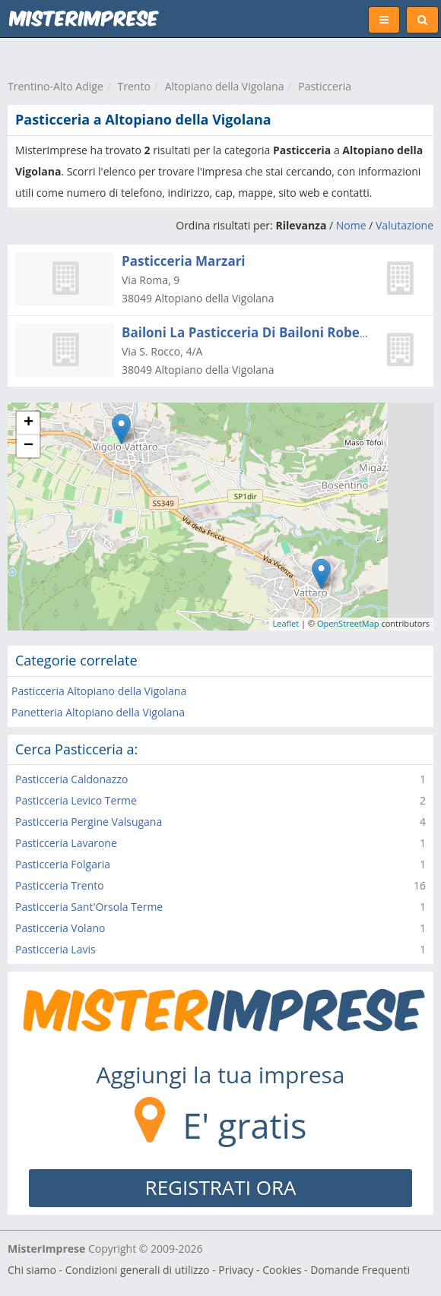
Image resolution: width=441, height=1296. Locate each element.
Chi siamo (32, 1270)
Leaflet (286, 623)
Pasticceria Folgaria (62, 864)
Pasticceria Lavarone (66, 843)
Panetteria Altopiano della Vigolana (98, 712)
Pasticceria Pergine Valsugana (88, 821)
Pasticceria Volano (60, 928)
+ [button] (28, 423)
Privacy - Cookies (259, 1270)
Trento (134, 86)
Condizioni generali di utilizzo (137, 1270)
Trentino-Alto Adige (55, 86)
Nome (351, 225)
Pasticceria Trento (59, 885)
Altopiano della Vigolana (224, 86)
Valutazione (404, 225)
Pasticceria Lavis (55, 949)
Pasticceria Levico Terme (76, 800)
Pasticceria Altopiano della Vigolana (98, 691)
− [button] (28, 446)
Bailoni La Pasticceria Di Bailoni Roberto (250, 332)
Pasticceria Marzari (184, 261)
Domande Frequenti (360, 1270)
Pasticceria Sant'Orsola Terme (89, 906)
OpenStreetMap (348, 623)
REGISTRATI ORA (221, 1187)
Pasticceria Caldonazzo (71, 779)
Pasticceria (324, 86)
